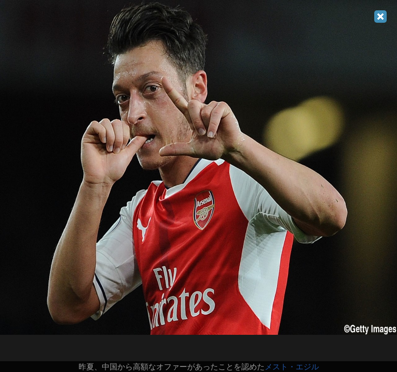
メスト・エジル (292, 366)
